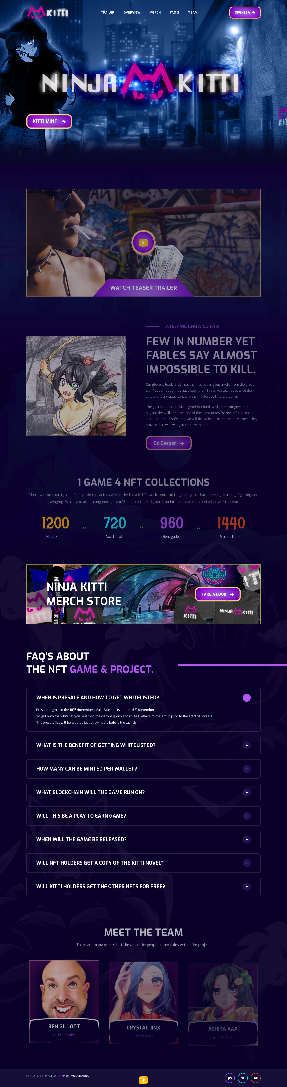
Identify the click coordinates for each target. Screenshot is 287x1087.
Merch (155, 12)
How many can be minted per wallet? (86, 769)
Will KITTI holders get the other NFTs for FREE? (100, 886)
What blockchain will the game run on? (90, 792)
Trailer (107, 12)
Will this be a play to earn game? (81, 816)
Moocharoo (80, 1076)
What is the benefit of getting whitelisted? (95, 745)
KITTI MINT (49, 122)
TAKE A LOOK (217, 594)
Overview (132, 12)
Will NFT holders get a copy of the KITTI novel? (100, 863)
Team (193, 12)
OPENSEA (245, 12)
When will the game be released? (81, 839)
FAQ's (174, 12)
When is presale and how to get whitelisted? (97, 697)
